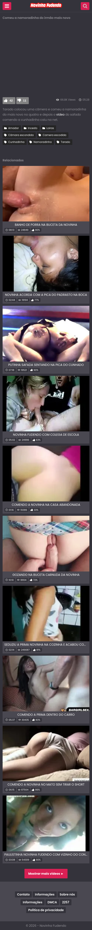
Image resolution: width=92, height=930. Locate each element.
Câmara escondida (21, 135)
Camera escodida (54, 135)
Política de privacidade (46, 910)
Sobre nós (67, 894)
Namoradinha (43, 142)
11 (24, 100)
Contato (23, 894)
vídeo (60, 114)
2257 (65, 902)
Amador (13, 128)
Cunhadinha (16, 142)
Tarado (65, 142)
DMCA (52, 902)
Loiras (50, 128)
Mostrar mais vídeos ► (46, 873)
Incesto (32, 128)
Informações (44, 894)
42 (11, 100)
